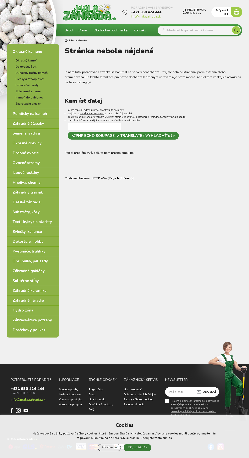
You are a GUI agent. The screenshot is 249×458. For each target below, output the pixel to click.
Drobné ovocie (26, 153)
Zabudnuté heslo (134, 404)
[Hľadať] (236, 30)
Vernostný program (71, 404)
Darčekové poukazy (101, 404)
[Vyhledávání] (199, 30)
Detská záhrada (27, 202)
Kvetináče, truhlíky (29, 251)
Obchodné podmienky (111, 30)
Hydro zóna (23, 310)
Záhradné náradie (28, 300)
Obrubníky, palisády (30, 261)
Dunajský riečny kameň (31, 73)
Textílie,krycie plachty (32, 221)
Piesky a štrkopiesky (29, 79)
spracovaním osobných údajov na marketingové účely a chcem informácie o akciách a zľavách (194, 411)
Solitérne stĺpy (26, 280)
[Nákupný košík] (236, 12)
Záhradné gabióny (29, 271)
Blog (92, 394)
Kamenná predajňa (70, 399)
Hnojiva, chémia (27, 182)
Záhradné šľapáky (28, 123)
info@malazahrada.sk (146, 19)
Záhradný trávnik (28, 192)
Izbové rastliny (26, 172)
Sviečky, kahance (27, 231)
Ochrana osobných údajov (140, 394)
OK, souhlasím (138, 448)
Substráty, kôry (26, 212)
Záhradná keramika (29, 290)
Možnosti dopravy (70, 394)
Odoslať (209, 392)
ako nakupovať (133, 389)
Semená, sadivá (26, 133)
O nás (83, 30)
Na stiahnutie (97, 399)
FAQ (91, 409)
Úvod (69, 30)
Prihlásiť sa (193, 13)
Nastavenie (109, 448)
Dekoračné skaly (27, 85)
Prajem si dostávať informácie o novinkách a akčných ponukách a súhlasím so (195, 408)
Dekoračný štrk (25, 67)
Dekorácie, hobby (28, 241)
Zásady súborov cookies (138, 399)
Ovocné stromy (26, 162)
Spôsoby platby (68, 389)
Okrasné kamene (27, 51)
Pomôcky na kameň (30, 113)
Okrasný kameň (26, 60)
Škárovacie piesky (28, 104)
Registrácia (96, 389)
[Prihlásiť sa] (181, 12)
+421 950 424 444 (146, 14)
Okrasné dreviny (27, 143)
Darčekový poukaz (29, 330)
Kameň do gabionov (29, 97)
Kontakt (139, 30)
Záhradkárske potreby (32, 320)
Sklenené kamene (28, 91)
